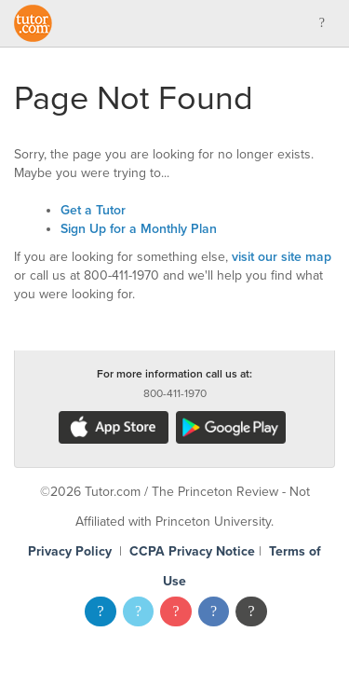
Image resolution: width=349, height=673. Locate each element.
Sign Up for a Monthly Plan (138, 229)
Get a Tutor (93, 210)
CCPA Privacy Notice (192, 551)
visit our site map (281, 257)
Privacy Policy (70, 551)
